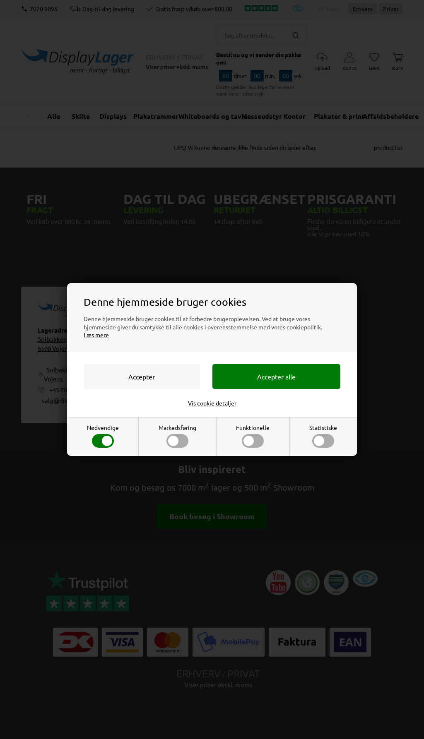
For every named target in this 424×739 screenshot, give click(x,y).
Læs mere (96, 334)
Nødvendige (103, 436)
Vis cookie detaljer (212, 403)
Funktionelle (253, 436)
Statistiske (323, 436)
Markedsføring (177, 436)
